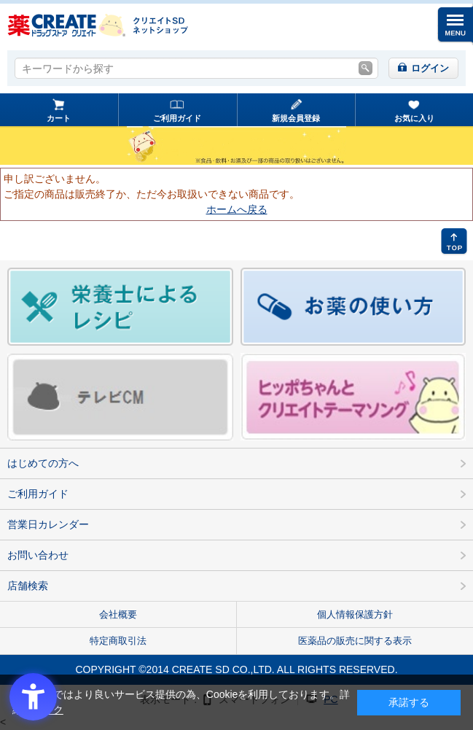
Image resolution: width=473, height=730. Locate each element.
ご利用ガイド (177, 118)
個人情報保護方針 (355, 614)
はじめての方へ (43, 463)
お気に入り (414, 118)
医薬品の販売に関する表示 (355, 640)
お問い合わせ (38, 555)
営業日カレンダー (48, 524)
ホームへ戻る (236, 209)
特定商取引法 (118, 640)
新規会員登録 (296, 118)
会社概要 (118, 614)
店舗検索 (27, 585)
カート (59, 118)
